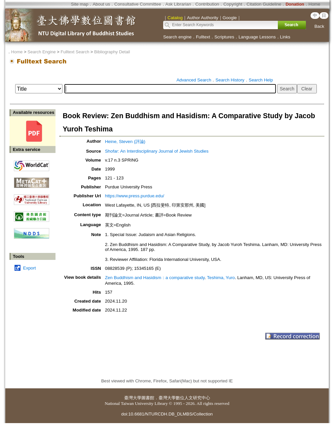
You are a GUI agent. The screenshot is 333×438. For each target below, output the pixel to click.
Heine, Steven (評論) (125, 141)
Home (314, 4)
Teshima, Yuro (221, 277)
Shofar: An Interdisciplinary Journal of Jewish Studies (156, 151)
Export (29, 268)
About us (101, 4)
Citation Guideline (263, 4)
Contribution (207, 4)
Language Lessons (257, 36)
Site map (80, 4)
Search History (229, 79)
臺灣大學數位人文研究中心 (184, 397)
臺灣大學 (132, 397)
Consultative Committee (137, 4)
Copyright (232, 4)
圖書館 (147, 397)
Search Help (261, 79)
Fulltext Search (74, 51)
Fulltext (203, 36)
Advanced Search (193, 79)
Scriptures (224, 36)
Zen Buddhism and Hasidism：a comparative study (155, 277)
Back (319, 26)
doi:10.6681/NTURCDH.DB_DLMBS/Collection (167, 414)
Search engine (177, 36)
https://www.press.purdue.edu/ (134, 195)
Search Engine (41, 51)
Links (285, 36)
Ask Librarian (178, 4)
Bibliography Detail (112, 51)
